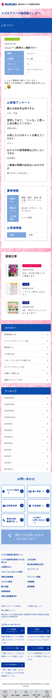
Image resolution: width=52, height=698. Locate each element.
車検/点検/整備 (7, 577)
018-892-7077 (26, 538)
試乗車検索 (5, 591)
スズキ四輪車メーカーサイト (11, 630)
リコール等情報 (37, 648)
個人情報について (8, 610)
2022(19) (8, 443)
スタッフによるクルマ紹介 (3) (17, 360)
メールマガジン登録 (11, 648)
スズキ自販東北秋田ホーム (12, 555)
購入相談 (4, 587)
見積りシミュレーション (37, 630)
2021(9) (7, 450)
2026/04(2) (9, 398)
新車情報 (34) (10, 334)
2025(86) (8, 424)
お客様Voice (6, 567)
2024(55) (8, 430)
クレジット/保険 (33, 577)
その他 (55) (9, 354)
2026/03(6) (9, 404)
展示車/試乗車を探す (35, 564)
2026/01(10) (9, 417)
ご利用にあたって (34, 606)
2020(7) (7, 456)
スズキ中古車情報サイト (11, 665)
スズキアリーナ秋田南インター (20, 13)
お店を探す (31, 559)
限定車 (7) (8, 347)
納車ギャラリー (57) (13, 380)
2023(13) (8, 437)
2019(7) (7, 463)
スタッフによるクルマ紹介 (12, 572)
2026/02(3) (9, 411)
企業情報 (30, 582)
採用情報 (30, 587)
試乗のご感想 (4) (11, 373)
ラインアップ (32, 569)
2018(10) (8, 469)
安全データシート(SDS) (10, 606)
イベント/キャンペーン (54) (16, 341)
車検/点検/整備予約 (9, 596)
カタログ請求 (6, 582)
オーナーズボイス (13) (14, 367)
